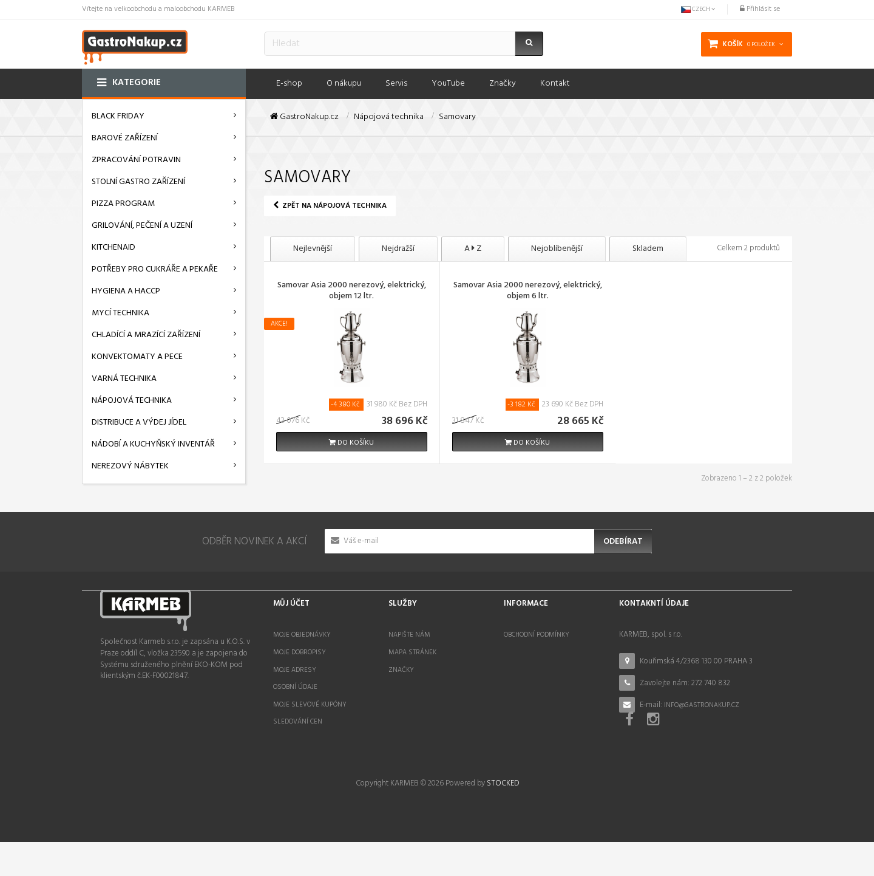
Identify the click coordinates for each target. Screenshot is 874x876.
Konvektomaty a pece (137, 357)
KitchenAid (113, 248)
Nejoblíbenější (557, 249)
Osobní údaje (295, 687)
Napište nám (409, 634)
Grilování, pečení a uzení (142, 226)
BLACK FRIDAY (118, 116)
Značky (401, 670)
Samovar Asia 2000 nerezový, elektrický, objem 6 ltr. (527, 291)
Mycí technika (120, 313)
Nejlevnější (312, 249)
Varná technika (124, 379)
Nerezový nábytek (130, 466)
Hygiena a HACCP (126, 291)
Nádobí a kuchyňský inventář (153, 444)
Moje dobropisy (299, 652)
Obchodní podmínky (536, 634)
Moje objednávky (302, 634)
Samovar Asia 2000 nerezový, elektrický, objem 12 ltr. (351, 291)
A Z (472, 249)
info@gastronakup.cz (701, 705)
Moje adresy (294, 670)
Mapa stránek (412, 652)
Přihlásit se (760, 9)
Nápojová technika (132, 401)
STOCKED (503, 818)
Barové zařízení (125, 138)
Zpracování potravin (136, 160)
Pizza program (123, 204)
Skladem (647, 249)
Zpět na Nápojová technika (330, 206)
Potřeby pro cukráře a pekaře (155, 269)
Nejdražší (398, 249)
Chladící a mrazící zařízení (146, 335)
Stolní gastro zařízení (138, 182)
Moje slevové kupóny (310, 704)
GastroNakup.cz (304, 117)
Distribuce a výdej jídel (139, 422)
